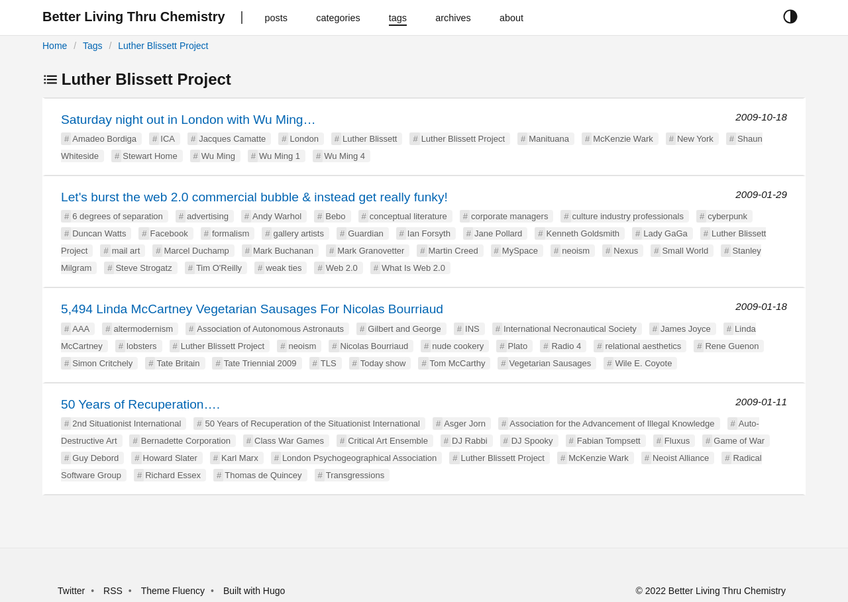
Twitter (71, 590)
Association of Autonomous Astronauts (270, 329)
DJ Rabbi (469, 441)
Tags (93, 45)
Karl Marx (239, 458)
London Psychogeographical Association (359, 458)
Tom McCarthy (458, 363)
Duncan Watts (99, 233)
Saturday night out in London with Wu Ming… (188, 119)
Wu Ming (218, 156)
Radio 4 (566, 346)
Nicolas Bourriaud (375, 346)
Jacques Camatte (232, 139)
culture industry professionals (628, 216)
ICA (167, 139)
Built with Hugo (254, 590)
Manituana (549, 139)
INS (472, 329)
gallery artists (298, 233)
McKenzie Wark (623, 139)
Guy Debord (95, 458)
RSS (113, 590)
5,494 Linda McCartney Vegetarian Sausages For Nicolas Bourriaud (252, 309)
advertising (208, 216)
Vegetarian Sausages (550, 363)
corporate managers (509, 216)
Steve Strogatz (143, 268)
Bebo (335, 216)
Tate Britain (177, 363)
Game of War (739, 441)
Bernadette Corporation (186, 441)
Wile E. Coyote (643, 363)
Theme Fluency (174, 590)
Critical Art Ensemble (388, 441)
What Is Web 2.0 (413, 268)
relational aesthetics (643, 346)
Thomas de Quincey (263, 475)
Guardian (365, 233)
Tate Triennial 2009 (260, 363)
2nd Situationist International (126, 423)
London (304, 139)
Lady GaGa (665, 233)
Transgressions (355, 475)
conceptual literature (408, 216)
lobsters (142, 346)
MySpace (520, 251)
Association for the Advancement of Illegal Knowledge (611, 423)
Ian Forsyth (428, 233)
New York (695, 139)
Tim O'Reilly (219, 268)
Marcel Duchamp (196, 251)
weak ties (283, 268)
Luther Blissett (370, 139)
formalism (230, 233)
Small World (685, 251)
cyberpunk (727, 216)
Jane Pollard (498, 233)
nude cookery (458, 346)
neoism (576, 251)
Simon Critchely (102, 363)
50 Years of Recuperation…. (140, 404)
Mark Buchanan (283, 251)
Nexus (625, 251)
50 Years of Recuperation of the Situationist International (312, 423)
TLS (329, 363)
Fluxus (677, 441)
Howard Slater (170, 458)
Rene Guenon (732, 346)
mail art (126, 251)
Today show (383, 363)
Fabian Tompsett (609, 441)
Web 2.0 (342, 268)
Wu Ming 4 (344, 156)
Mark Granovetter (370, 251)
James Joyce (686, 329)
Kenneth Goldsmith (583, 233)
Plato (518, 346)
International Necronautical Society (570, 329)
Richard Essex (173, 475)
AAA (80, 329)
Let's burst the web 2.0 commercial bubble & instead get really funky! (254, 197)
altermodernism (143, 329)
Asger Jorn (465, 423)
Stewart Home (150, 156)
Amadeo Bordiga (104, 139)
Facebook (169, 233)
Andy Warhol (276, 216)
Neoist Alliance (681, 458)
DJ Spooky (532, 441)
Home (54, 45)
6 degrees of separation (117, 216)
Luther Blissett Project (163, 45)
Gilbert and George (404, 329)
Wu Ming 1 (279, 156)
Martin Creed (453, 251)
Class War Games (289, 441)
